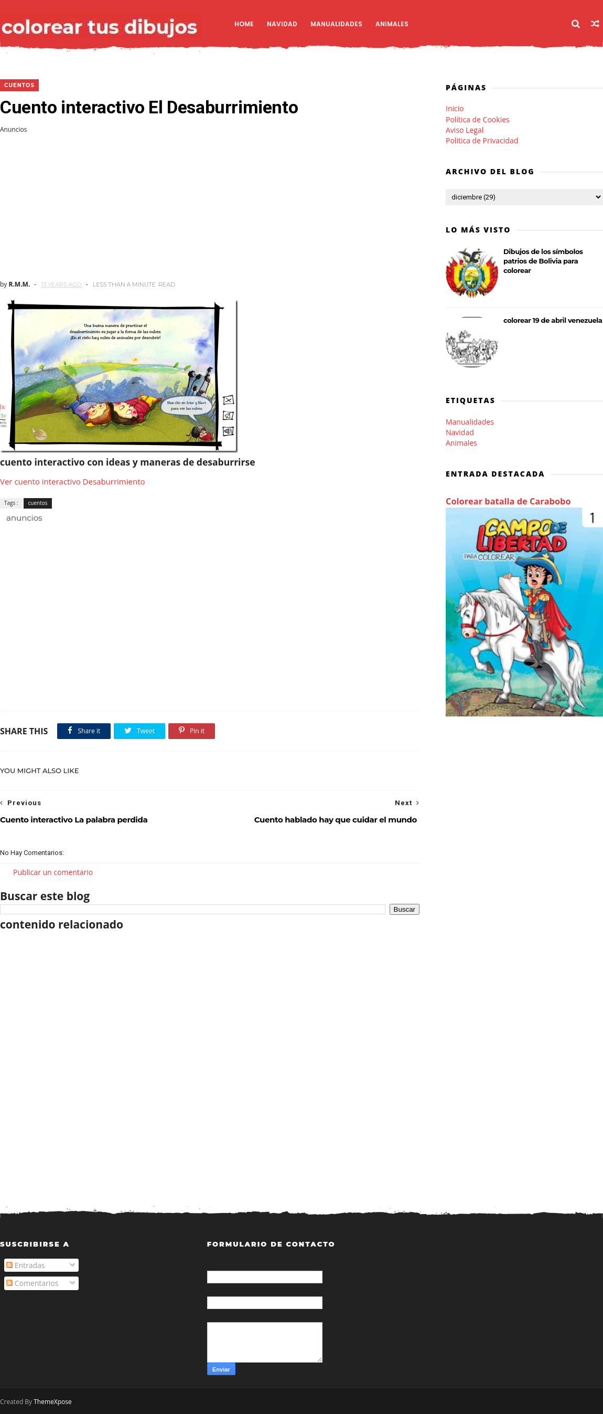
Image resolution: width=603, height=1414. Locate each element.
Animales (391, 23)
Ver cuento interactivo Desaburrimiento (72, 481)
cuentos (19, 85)
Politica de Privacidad (482, 140)
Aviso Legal (464, 130)
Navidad (282, 23)
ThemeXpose (53, 1401)
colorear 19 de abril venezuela (552, 320)
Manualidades (336, 23)
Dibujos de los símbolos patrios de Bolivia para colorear (543, 261)
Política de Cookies (478, 119)
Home (244, 23)
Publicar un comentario (53, 872)
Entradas (25, 1265)
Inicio (455, 108)
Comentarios (32, 1283)
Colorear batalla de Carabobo (508, 501)
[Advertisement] (209, 206)
